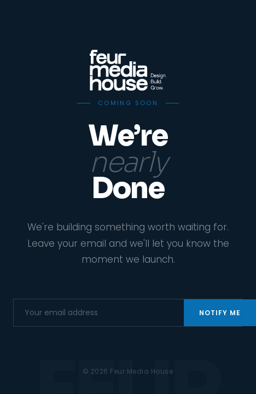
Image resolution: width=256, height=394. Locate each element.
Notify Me (220, 312)
